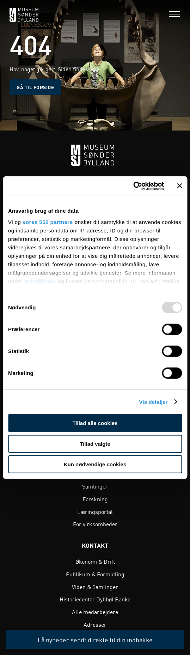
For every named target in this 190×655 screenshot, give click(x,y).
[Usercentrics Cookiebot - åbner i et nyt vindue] (133, 185)
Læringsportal (95, 511)
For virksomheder (95, 524)
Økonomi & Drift (95, 561)
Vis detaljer (153, 402)
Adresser (95, 624)
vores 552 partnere (48, 222)
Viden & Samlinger (95, 586)
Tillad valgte (95, 444)
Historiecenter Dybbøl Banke (95, 599)
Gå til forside (35, 87)
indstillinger (40, 281)
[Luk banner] (179, 185)
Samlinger (95, 486)
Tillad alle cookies (94, 423)
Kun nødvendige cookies (95, 464)
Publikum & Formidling (95, 574)
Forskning (95, 499)
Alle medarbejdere (95, 611)
